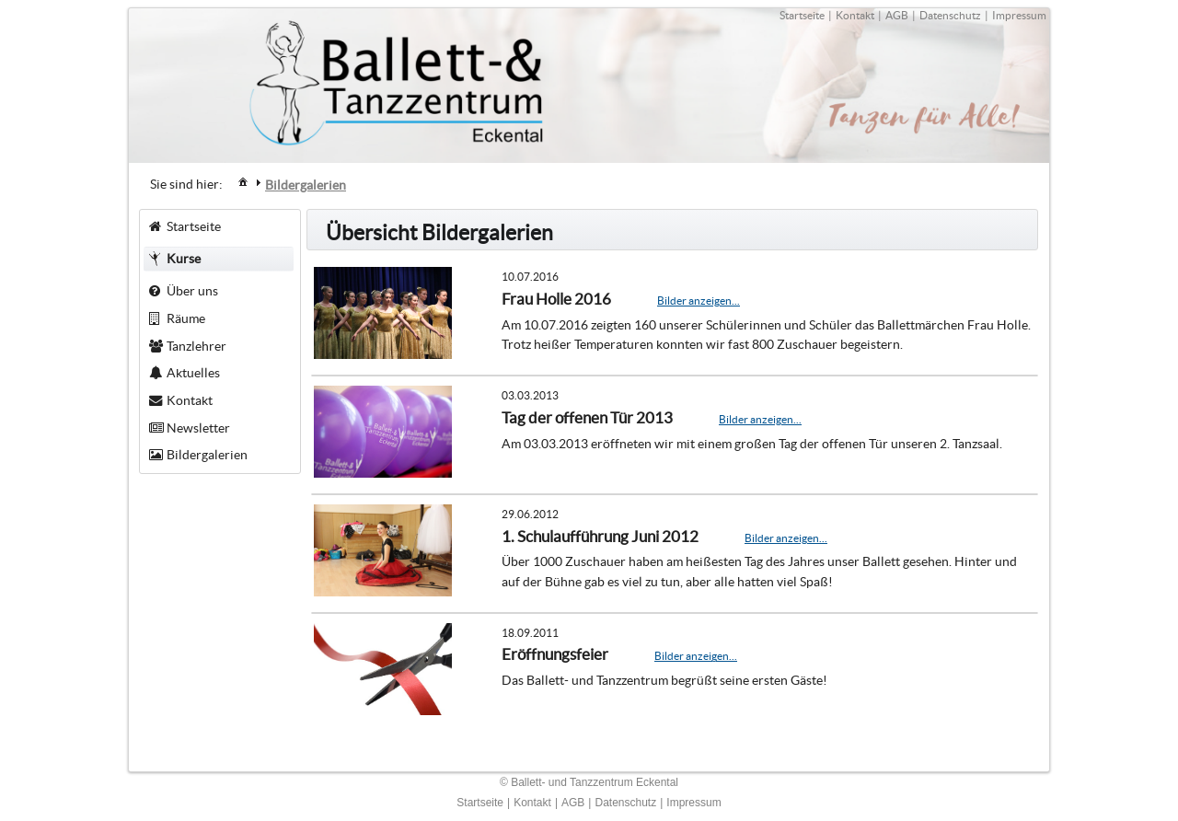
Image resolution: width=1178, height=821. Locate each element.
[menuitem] (243, 181)
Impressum (1019, 15)
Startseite (802, 15)
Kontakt (855, 15)
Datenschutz (950, 15)
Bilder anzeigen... (698, 300)
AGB (896, 15)
